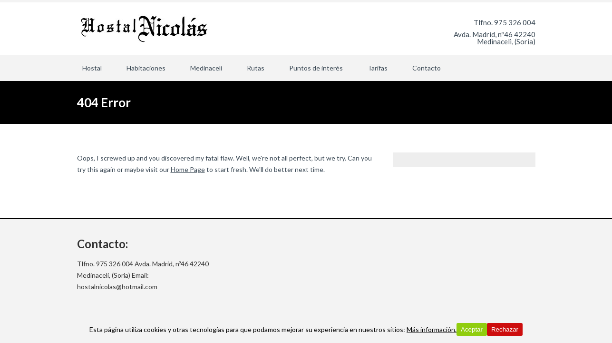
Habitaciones (145, 68)
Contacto (426, 68)
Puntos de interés (316, 68)
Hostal (92, 68)
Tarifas (378, 68)
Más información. (432, 329)
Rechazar (504, 329)
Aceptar (472, 329)
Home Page (188, 169)
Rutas (255, 68)
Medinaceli (206, 68)
